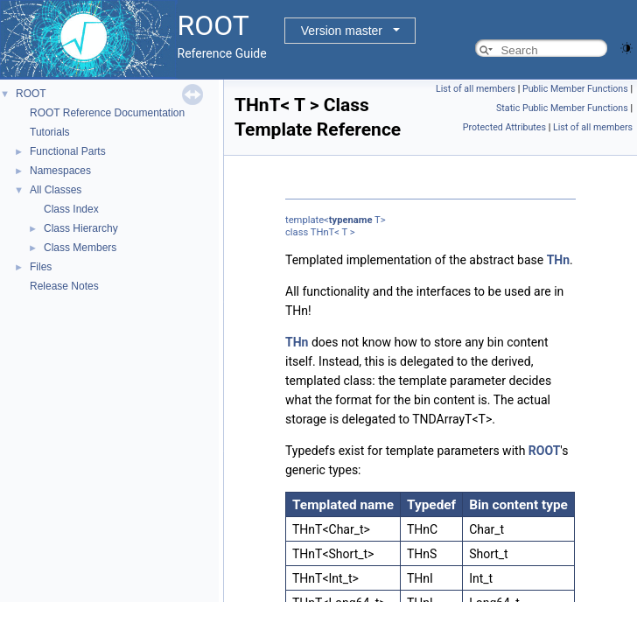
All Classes (55, 190)
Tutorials (50, 132)
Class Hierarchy (81, 228)
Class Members (80, 248)
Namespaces (60, 170)
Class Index (71, 209)
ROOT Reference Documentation (107, 113)
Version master (341, 31)
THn (558, 260)
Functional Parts (68, 151)
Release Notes (64, 286)
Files (41, 267)
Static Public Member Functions (562, 108)
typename (351, 220)
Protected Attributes (504, 127)
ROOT (31, 94)
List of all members (475, 88)
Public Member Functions (575, 88)
